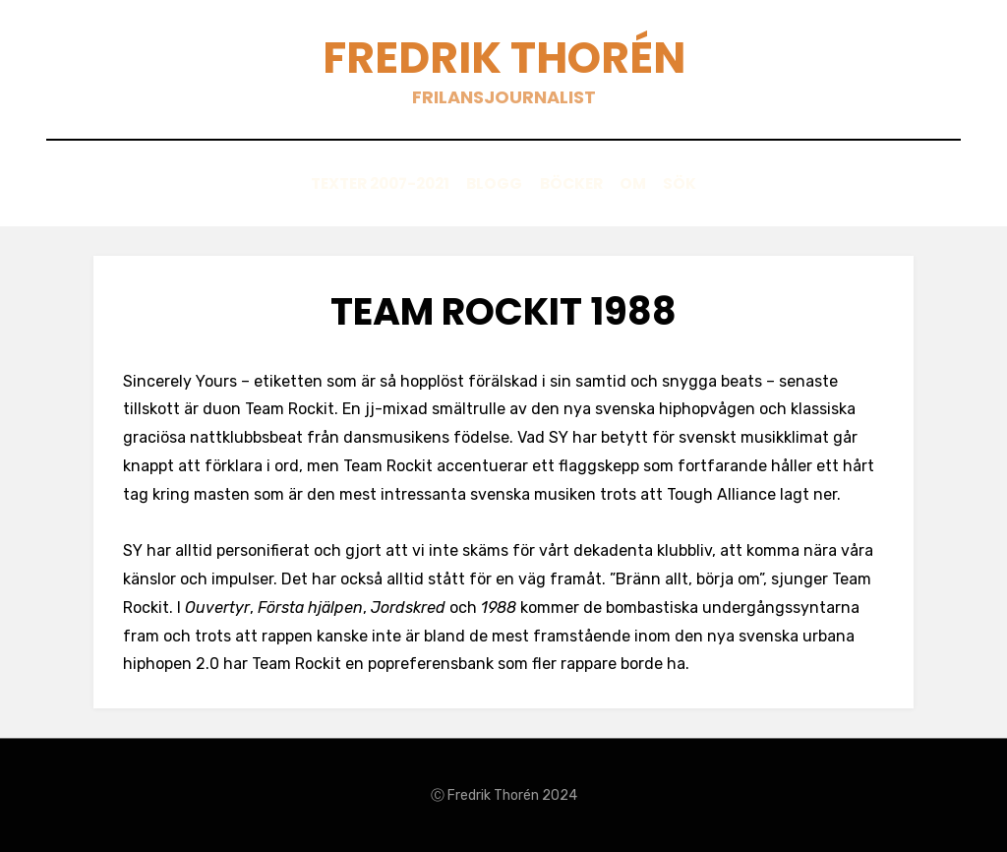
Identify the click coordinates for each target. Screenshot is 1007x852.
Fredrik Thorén (504, 58)
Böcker (572, 183)
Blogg (483, 183)
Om (645, 183)
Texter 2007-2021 (357, 183)
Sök (703, 183)
